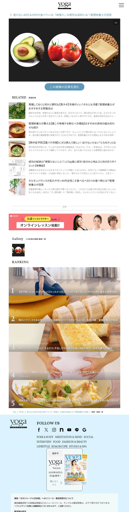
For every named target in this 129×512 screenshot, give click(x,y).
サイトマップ (73, 504)
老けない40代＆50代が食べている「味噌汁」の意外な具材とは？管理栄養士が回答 (62, 14)
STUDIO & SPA (73, 447)
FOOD (52, 442)
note (57, 430)
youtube (65, 430)
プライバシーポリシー (71, 501)
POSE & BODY (40, 437)
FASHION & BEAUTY (70, 442)
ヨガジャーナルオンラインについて (52, 504)
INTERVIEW (39, 442)
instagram (49, 430)
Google (80, 430)
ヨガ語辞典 (84, 504)
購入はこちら (100, 454)
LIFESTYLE (38, 447)
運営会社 (103, 501)
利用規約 (57, 501)
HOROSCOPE (55, 447)
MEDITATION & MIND (64, 437)
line (72, 430)
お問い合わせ (25, 501)
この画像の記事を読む (64, 87)
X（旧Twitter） (42, 430)
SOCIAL (84, 437)
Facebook (33, 430)
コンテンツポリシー (89, 501)
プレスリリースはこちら (42, 501)
